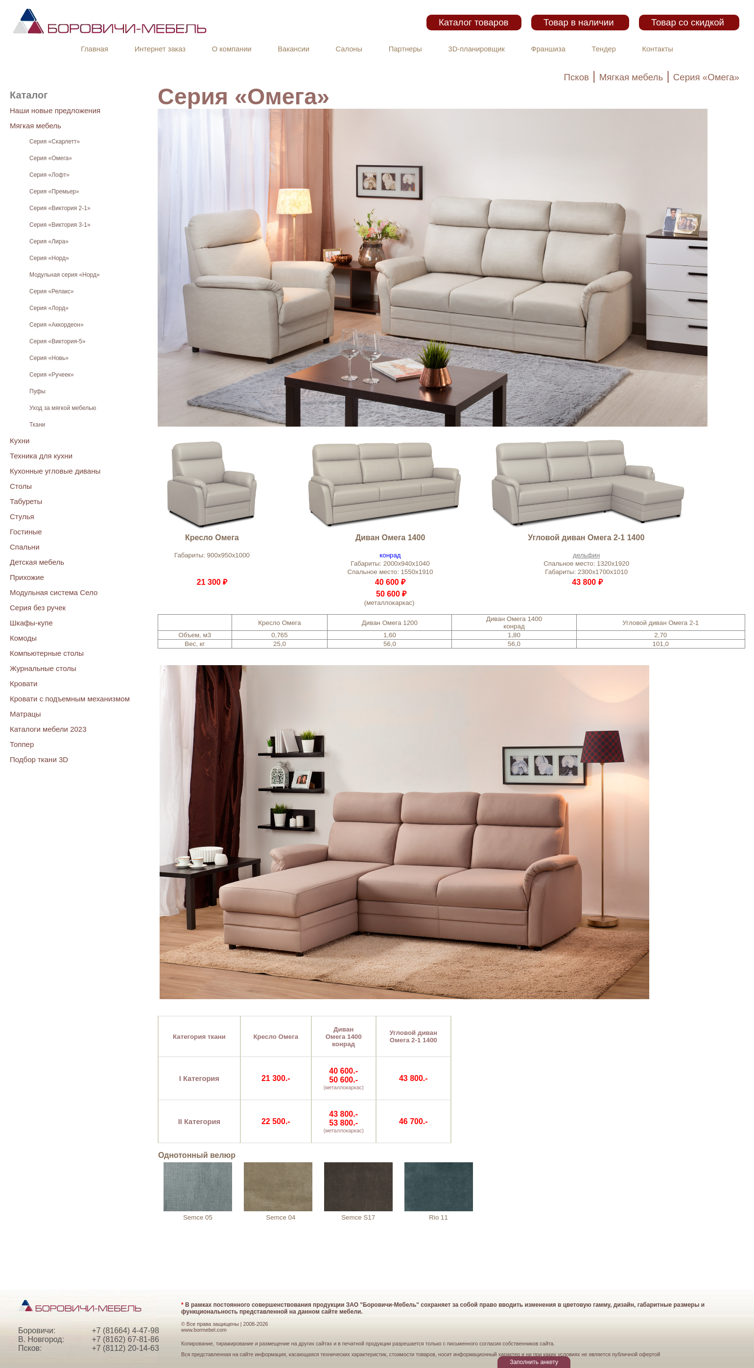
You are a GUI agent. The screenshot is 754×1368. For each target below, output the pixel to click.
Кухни (19, 440)
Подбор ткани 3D (39, 759)
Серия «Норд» (49, 258)
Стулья (22, 516)
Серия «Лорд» (49, 308)
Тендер (604, 49)
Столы (21, 486)
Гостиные (26, 532)
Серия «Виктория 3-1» (60, 224)
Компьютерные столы (47, 653)
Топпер (22, 744)
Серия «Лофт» (49, 174)
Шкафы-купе (31, 623)
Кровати (23, 683)
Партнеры (405, 49)
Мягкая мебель (631, 77)
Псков (576, 77)
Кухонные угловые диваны (55, 471)
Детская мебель (37, 562)
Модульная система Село (53, 592)
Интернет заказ (160, 49)
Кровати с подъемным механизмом (70, 699)
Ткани (37, 424)
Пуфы (37, 391)
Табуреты (26, 501)
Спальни (25, 547)
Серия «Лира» (49, 241)
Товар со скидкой (687, 22)
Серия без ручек (38, 607)
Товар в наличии (578, 22)
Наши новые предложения (55, 110)
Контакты (657, 49)
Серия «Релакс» (51, 291)
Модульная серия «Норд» (64, 274)
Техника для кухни (41, 456)
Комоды (23, 638)
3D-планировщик (476, 49)
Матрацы (25, 714)
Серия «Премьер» (54, 191)
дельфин (586, 555)
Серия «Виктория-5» (57, 341)
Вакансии (293, 49)
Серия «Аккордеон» (56, 324)
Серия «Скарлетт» (54, 141)
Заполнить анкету (534, 1362)
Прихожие (27, 577)
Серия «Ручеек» (51, 374)
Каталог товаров (473, 22)
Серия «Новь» (49, 358)
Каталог (28, 95)
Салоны (349, 49)
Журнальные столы (43, 668)
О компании (232, 49)
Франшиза (548, 49)
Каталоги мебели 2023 (48, 729)
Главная (94, 49)
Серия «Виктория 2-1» (60, 208)
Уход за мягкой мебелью (62, 408)
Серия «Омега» (706, 77)
